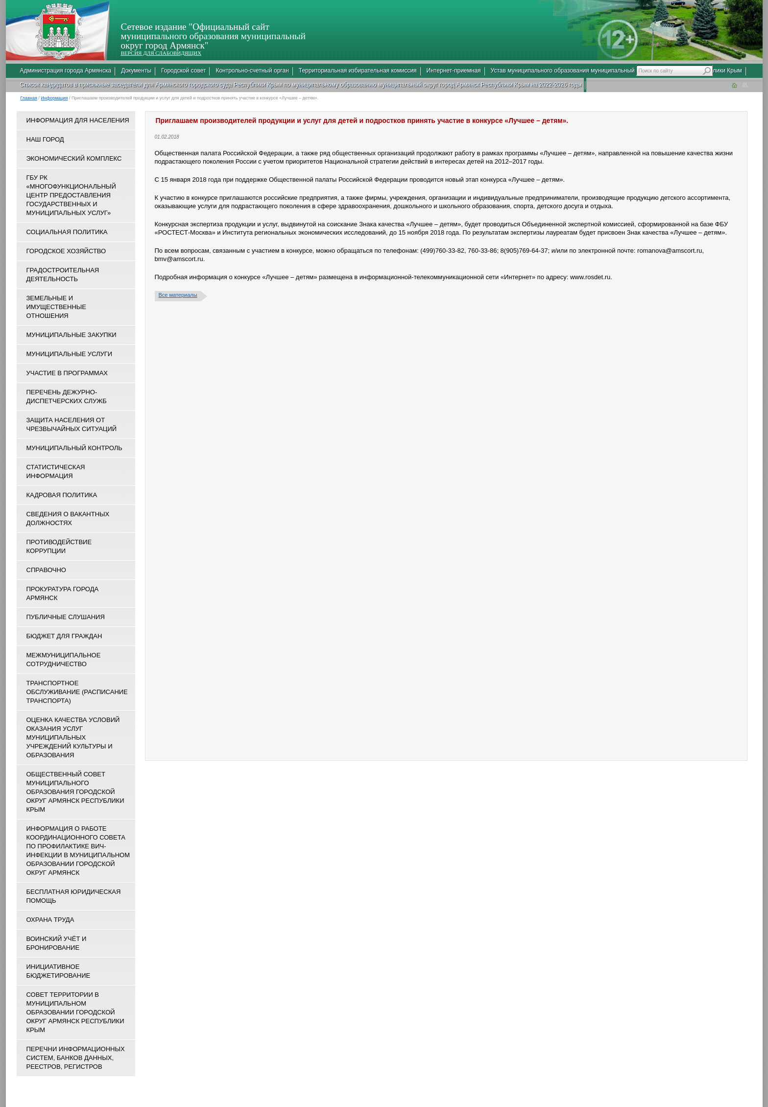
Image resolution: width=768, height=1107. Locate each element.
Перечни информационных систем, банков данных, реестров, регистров (75, 1057)
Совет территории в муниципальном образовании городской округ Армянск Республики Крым (75, 1012)
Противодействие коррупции (59, 546)
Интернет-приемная (454, 70)
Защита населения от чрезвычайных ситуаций (71, 424)
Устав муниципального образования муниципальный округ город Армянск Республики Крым (616, 70)
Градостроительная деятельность (62, 274)
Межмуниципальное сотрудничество (63, 659)
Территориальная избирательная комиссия (358, 70)
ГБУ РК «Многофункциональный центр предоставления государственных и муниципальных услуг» (71, 195)
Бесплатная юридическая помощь (73, 896)
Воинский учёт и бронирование (56, 943)
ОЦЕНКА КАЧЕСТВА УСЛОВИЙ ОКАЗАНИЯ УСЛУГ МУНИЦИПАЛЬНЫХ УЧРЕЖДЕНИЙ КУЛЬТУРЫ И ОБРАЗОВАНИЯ (73, 737)
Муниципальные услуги (69, 354)
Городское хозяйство (66, 251)
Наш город (45, 139)
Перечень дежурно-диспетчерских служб (66, 396)
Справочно (46, 570)
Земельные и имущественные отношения (56, 306)
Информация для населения (77, 120)
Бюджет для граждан (64, 636)
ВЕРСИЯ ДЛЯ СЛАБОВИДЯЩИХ (161, 53)
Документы (136, 70)
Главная (29, 98)
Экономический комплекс (74, 158)
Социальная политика (67, 232)
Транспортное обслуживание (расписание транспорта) (77, 691)
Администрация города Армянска (66, 70)
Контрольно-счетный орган (252, 70)
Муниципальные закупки (71, 334)
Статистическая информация (55, 471)
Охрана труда (50, 919)
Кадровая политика (61, 495)
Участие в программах (67, 373)
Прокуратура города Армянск (62, 593)
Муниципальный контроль (74, 448)
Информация (54, 98)
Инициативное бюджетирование (58, 971)
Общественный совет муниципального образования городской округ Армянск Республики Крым (75, 791)
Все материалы (178, 295)
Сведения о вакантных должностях (68, 518)
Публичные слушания (65, 617)
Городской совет (183, 70)
